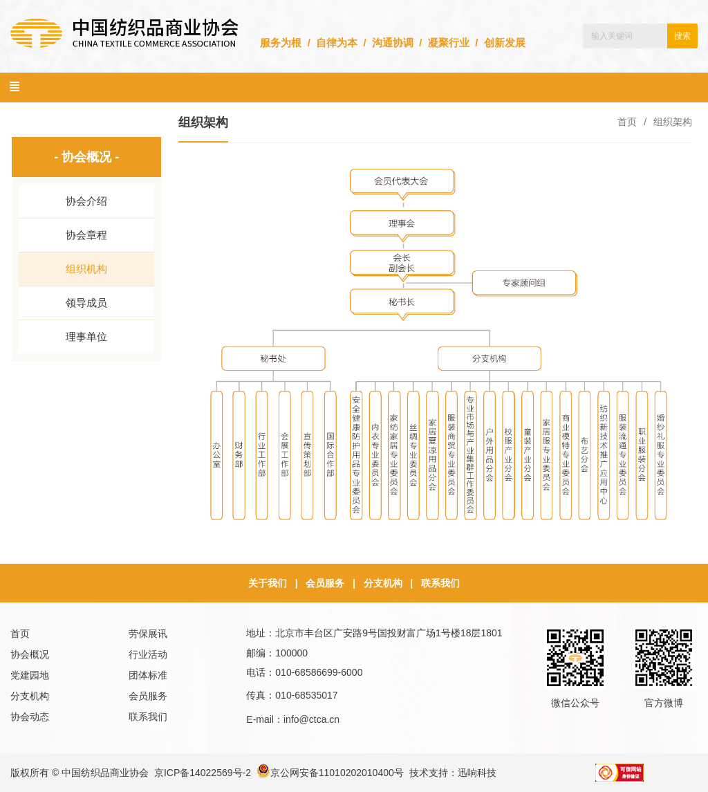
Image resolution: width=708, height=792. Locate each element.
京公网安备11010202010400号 (330, 772)
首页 (627, 121)
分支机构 (383, 583)
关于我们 (267, 583)
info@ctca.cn (311, 719)
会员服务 (325, 583)
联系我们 (440, 583)
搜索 (682, 36)
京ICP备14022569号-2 (202, 772)
